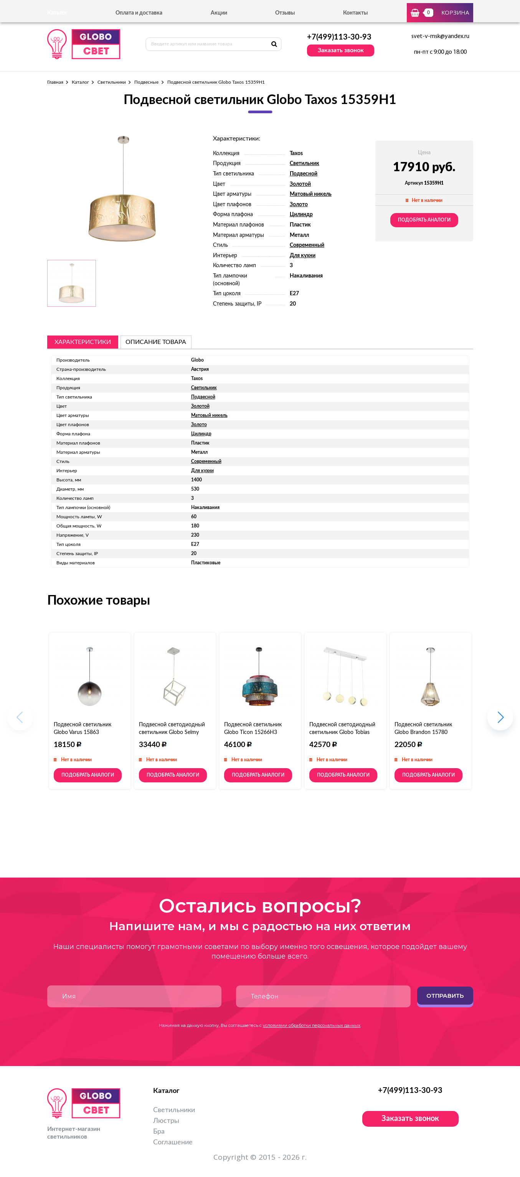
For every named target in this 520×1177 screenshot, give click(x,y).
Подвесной (303, 174)
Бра (159, 1131)
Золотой (300, 184)
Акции (219, 13)
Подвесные (146, 82)
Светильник (304, 163)
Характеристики (82, 342)
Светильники (111, 82)
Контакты (355, 13)
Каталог (80, 82)
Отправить (445, 995)
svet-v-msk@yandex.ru (440, 36)
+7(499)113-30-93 (339, 37)
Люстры (166, 1120)
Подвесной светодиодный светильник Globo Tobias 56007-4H (342, 732)
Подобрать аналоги (424, 220)
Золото (299, 204)
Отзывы (285, 13)
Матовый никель (311, 194)
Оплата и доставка (139, 13)
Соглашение (173, 1142)
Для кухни (302, 255)
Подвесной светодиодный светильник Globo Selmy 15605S (172, 732)
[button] (500, 721)
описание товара (155, 342)
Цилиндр (301, 214)
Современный (307, 245)
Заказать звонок (341, 50)
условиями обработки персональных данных (311, 1025)
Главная (55, 82)
